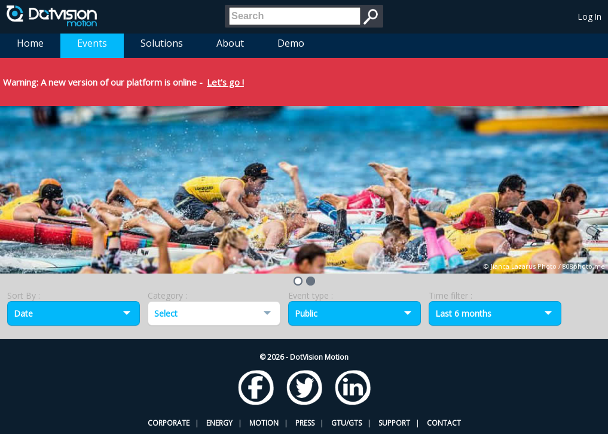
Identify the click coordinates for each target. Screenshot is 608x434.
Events (92, 43)
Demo (290, 43)
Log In (589, 16)
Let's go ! (225, 82)
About (230, 43)
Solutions (161, 43)
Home (30, 43)
